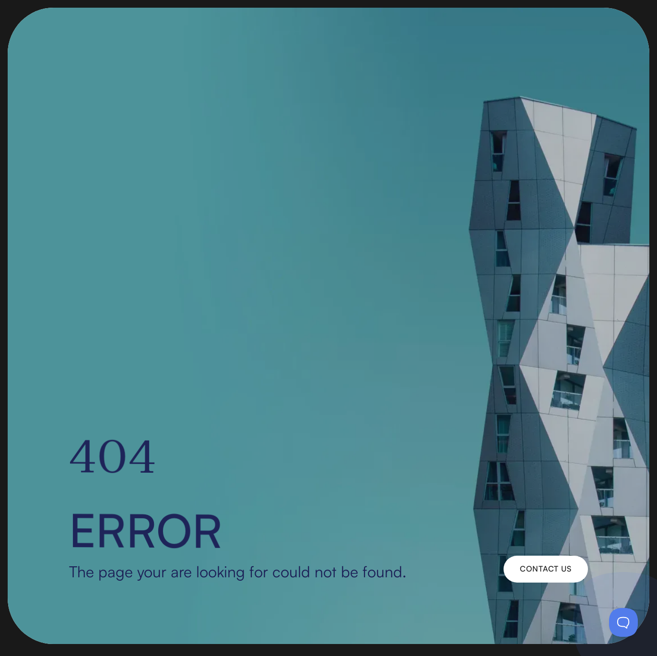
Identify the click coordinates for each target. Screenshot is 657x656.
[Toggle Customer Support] (623, 622)
